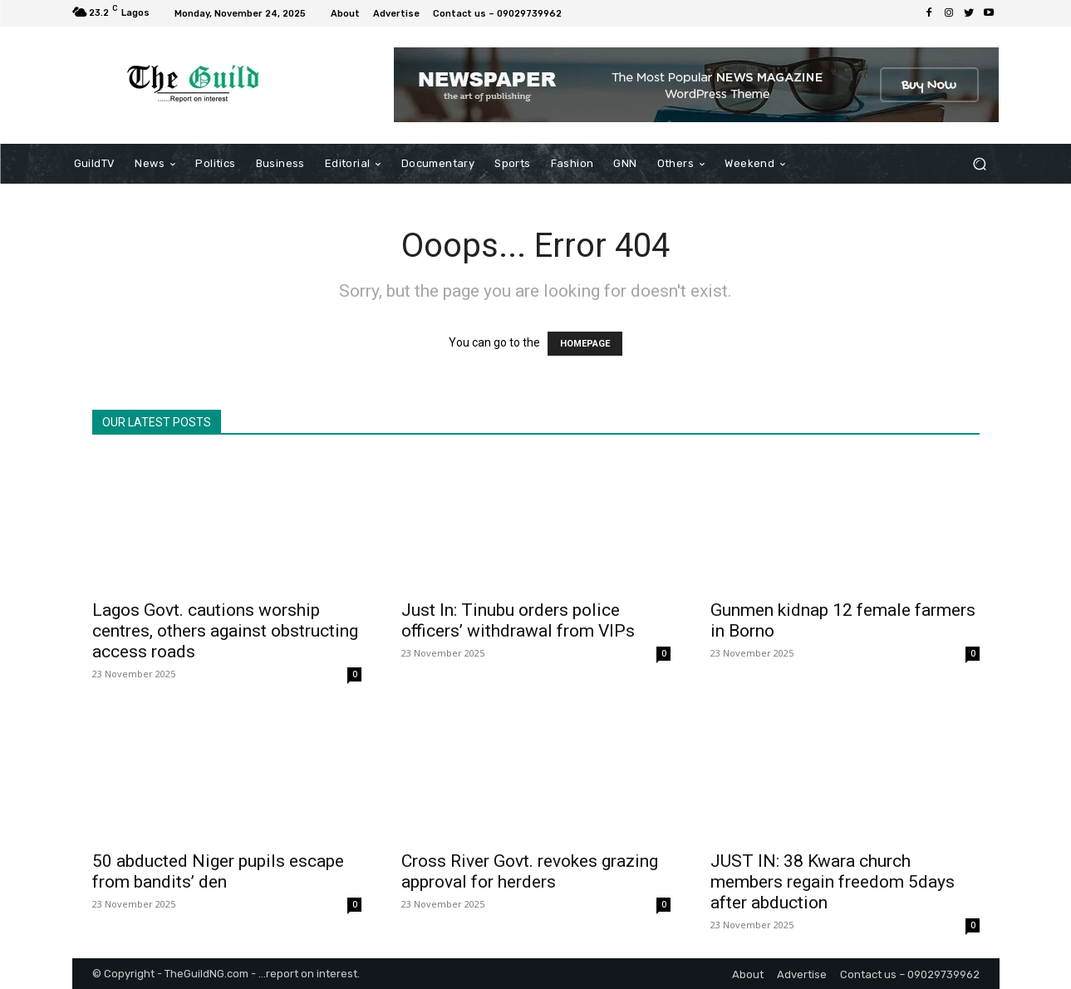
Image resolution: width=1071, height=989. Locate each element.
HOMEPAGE (585, 343)
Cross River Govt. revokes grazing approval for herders (529, 871)
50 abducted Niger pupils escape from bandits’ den (218, 871)
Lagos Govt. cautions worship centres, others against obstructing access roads (225, 631)
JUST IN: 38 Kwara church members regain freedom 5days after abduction (832, 882)
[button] (980, 164)
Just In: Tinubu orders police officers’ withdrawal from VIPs (518, 620)
